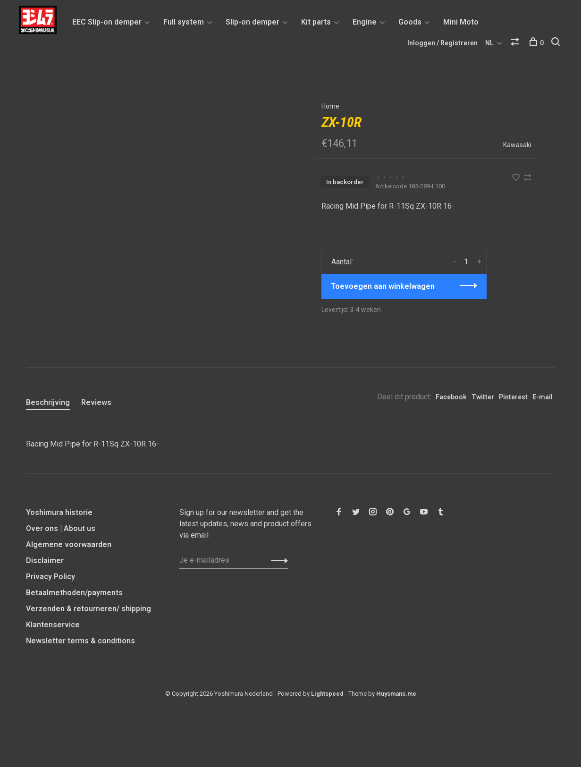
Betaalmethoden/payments (74, 592)
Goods (409, 21)
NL (489, 43)
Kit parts (316, 21)
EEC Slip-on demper (107, 21)
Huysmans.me (396, 693)
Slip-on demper (252, 21)
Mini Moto (461, 21)
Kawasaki (517, 145)
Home (330, 106)
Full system (183, 21)
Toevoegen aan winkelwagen (383, 286)
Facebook (451, 397)
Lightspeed (327, 693)
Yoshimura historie (59, 512)
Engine (365, 21)
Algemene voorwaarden (68, 544)
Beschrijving (48, 402)
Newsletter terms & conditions (80, 640)
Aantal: (342, 261)
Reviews (96, 402)
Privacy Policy (50, 576)
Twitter (483, 397)
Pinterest (513, 397)
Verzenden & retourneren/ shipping (88, 608)
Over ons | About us (60, 528)
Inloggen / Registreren (442, 43)
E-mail (542, 397)
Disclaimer (45, 560)
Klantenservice (53, 624)
